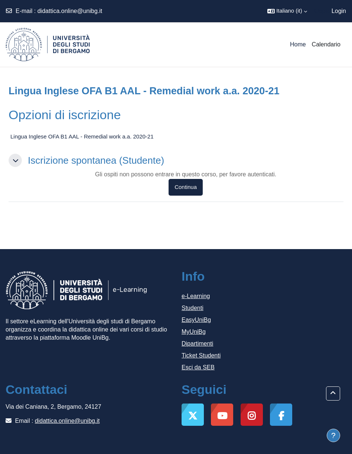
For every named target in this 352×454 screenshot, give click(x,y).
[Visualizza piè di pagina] (333, 435)
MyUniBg (194, 332)
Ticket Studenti (201, 355)
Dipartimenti (197, 343)
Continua (186, 187)
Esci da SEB (198, 367)
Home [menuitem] (298, 44)
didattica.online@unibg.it (70, 11)
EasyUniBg (196, 320)
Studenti (192, 308)
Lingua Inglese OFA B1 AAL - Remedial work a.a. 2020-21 (82, 136)
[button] (287, 11)
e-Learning (196, 296)
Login (339, 11)
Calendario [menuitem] (326, 44)
